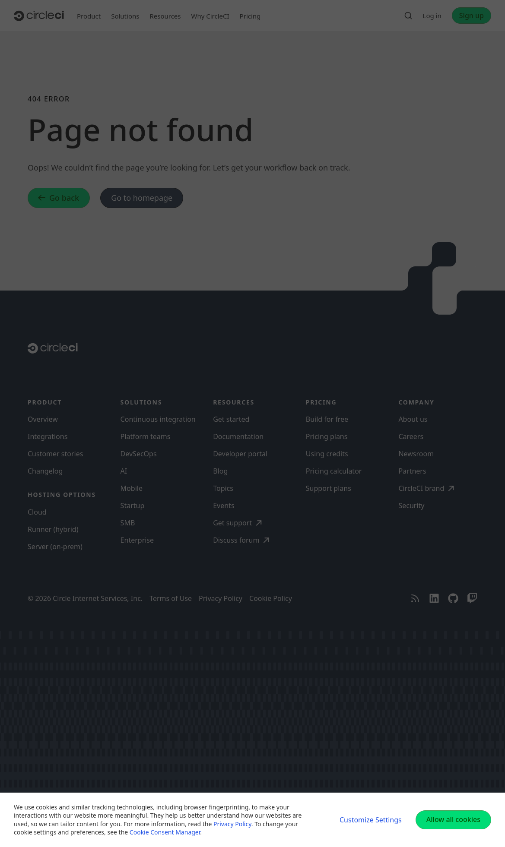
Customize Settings (371, 820)
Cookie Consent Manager (165, 832)
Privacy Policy (232, 824)
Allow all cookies (453, 819)
